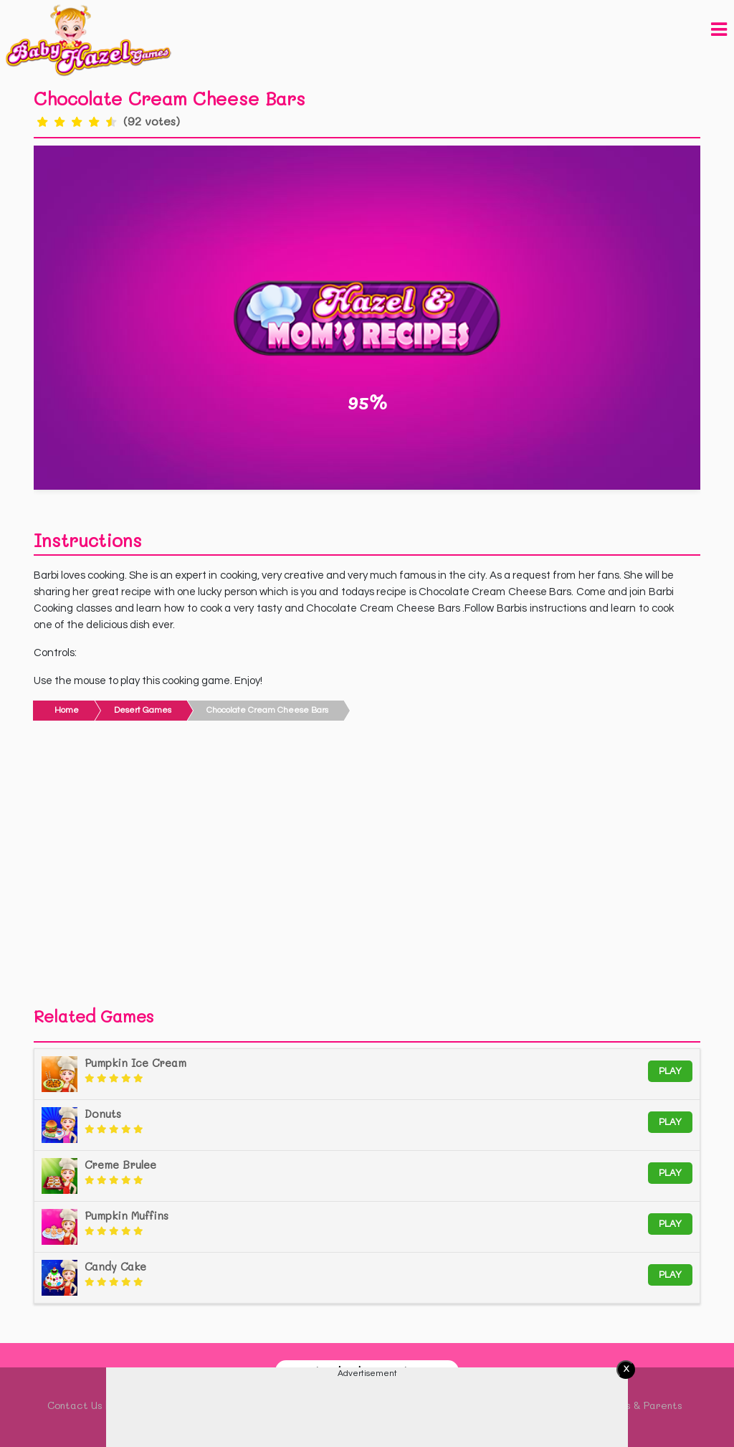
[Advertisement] (367, 867)
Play (670, 1071)
